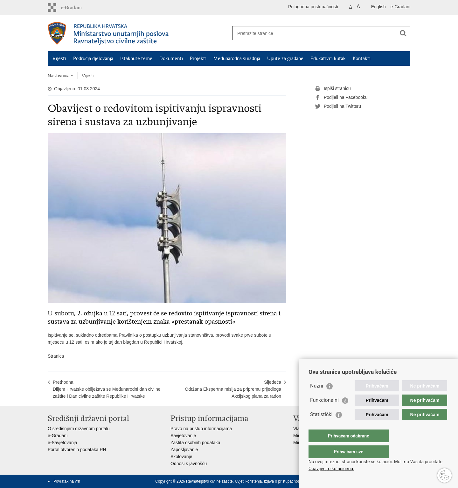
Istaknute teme (136, 58)
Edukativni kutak (328, 58)
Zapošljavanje (184, 449)
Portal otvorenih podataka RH (77, 449)
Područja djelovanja (93, 58)
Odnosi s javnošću (188, 463)
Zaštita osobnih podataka (195, 442)
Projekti (198, 58)
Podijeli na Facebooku (341, 97)
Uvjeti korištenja (248, 481)
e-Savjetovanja (62, 442)
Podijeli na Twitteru (338, 106)
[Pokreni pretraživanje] (403, 33)
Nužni (316, 398)
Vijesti (59, 58)
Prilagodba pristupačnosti (313, 6)
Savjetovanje (183, 435)
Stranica (56, 356)
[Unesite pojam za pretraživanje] (314, 33)
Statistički (321, 427)
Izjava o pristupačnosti (283, 481)
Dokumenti (171, 58)
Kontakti (362, 58)
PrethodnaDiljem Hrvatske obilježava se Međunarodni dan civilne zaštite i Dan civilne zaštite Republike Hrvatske (107, 389)
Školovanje (181, 456)
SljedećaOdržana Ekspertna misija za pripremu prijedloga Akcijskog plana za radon (233, 389)
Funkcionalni (324, 413)
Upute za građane (285, 58)
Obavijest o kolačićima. (331, 468)
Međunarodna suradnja (236, 58)
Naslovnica (58, 75)
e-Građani (400, 6)
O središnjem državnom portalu (79, 428)
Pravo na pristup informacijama (201, 428)
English (378, 6)
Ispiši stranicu (333, 89)
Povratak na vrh (66, 481)
